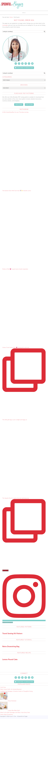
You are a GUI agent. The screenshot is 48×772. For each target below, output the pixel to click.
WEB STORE (18, 104)
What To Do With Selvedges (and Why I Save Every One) (15, 712)
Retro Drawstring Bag (10, 646)
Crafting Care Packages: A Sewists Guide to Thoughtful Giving (16, 691)
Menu (24, 12)
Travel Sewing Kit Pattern (12, 633)
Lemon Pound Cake (10, 659)
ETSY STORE (29, 104)
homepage (5, 25)
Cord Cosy (3, 687)
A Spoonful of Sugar (12, 7)
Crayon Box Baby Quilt (14, 710)
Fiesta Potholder (12, 700)
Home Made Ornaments (6, 714)
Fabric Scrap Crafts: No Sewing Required (10, 689)
